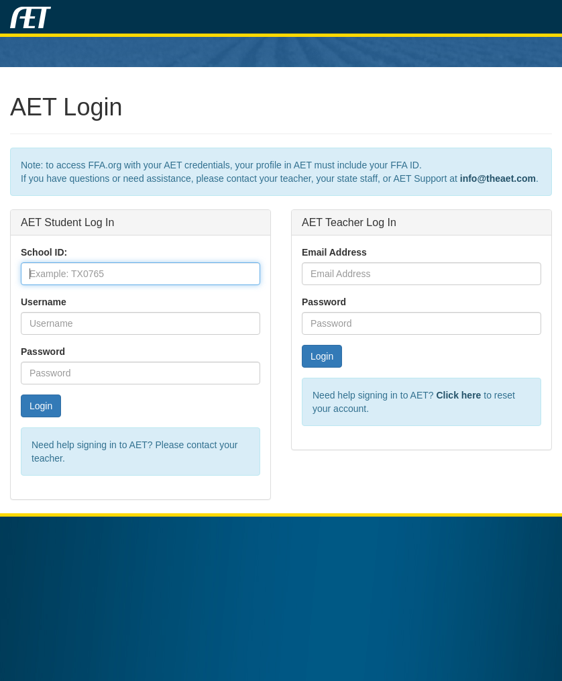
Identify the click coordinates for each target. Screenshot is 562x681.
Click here (458, 395)
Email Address (334, 252)
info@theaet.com (498, 178)
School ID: (44, 252)
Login (41, 406)
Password (43, 351)
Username (43, 302)
